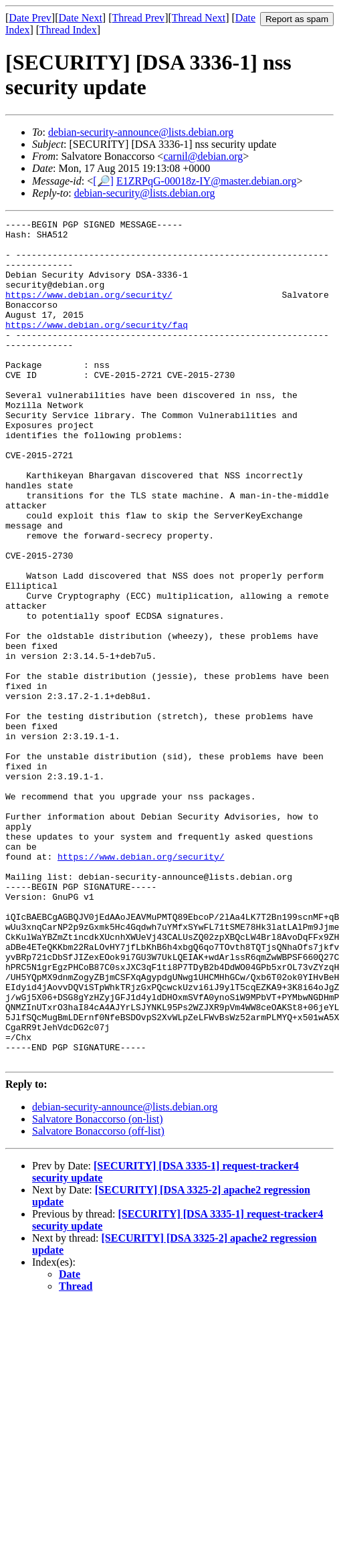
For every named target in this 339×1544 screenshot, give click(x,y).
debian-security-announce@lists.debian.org (140, 132)
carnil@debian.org (203, 156)
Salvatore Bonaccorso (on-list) (97, 1287)
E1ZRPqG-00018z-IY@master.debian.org (206, 181)
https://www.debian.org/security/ (89, 310)
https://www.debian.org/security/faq (96, 347)
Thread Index (68, 29)
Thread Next (198, 17)
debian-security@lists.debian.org (144, 193)
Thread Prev (138, 17)
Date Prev (30, 17)
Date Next (80, 17)
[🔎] (103, 181)
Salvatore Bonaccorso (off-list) (98, 1299)
